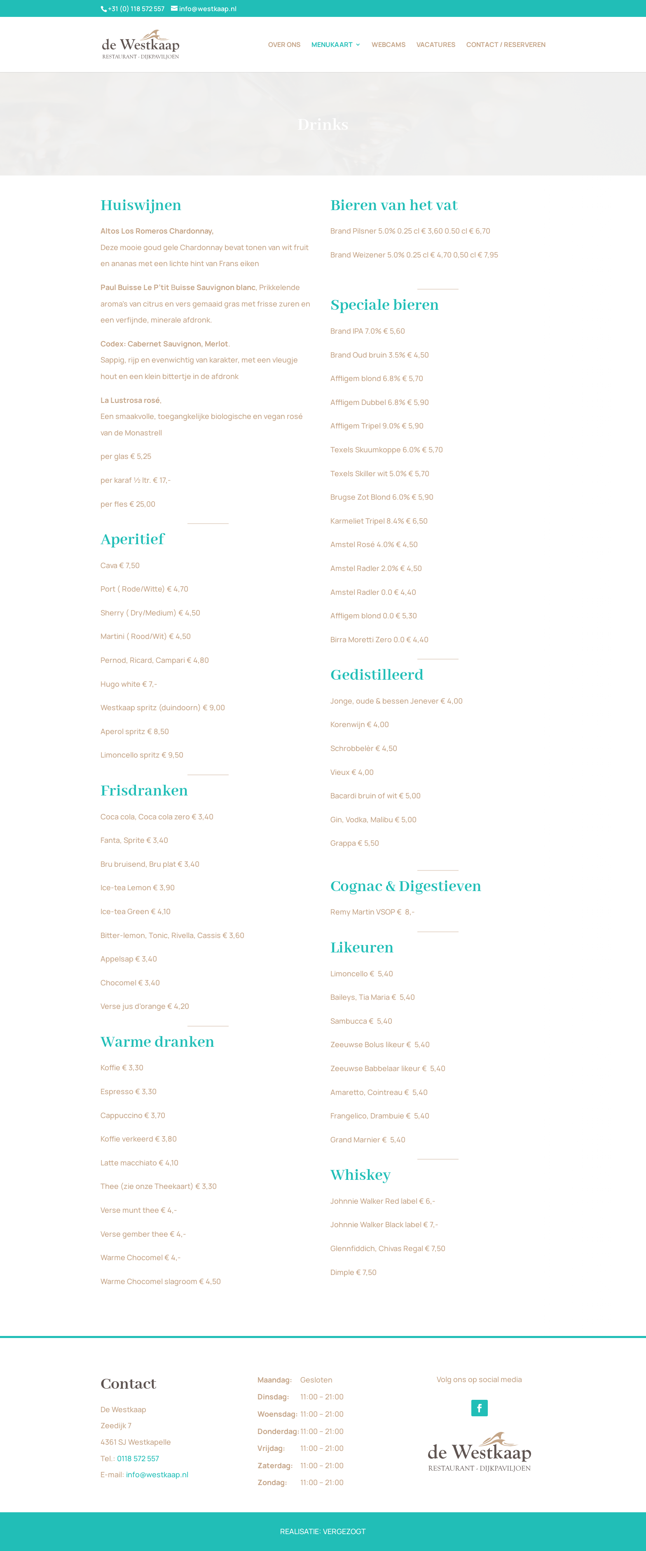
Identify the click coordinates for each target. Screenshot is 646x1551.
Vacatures (436, 45)
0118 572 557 (138, 1458)
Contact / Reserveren (505, 45)
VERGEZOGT (344, 1531)
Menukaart (332, 45)
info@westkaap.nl (157, 1474)
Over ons (284, 45)
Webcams (389, 45)
